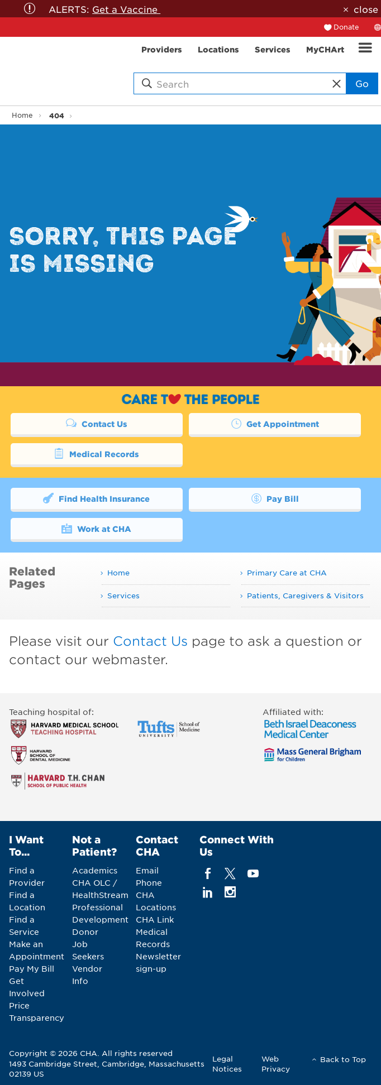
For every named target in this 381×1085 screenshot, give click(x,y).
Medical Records (96, 453)
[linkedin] (208, 891)
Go (362, 83)
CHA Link (155, 919)
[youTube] (252, 873)
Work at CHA (96, 528)
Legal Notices (227, 1063)
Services (123, 595)
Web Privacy (275, 1063)
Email (147, 870)
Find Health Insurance (96, 498)
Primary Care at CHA (287, 572)
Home (22, 115)
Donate (346, 26)
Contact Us (96, 423)
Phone (149, 882)
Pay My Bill (31, 968)
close (366, 9)
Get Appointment (275, 423)
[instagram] (230, 891)
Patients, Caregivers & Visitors (305, 595)
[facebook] (208, 873)
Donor (85, 931)
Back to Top (343, 1059)
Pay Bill (275, 498)
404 (56, 115)
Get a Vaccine (126, 9)
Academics (94, 870)
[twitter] (230, 873)
